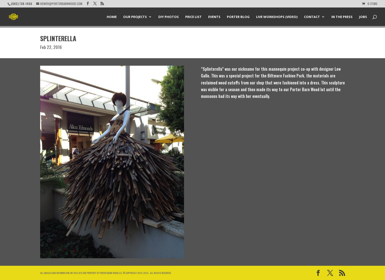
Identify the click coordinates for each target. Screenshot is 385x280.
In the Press (342, 17)
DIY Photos (168, 17)
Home (112, 17)
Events (214, 17)
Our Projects (135, 17)
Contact (312, 17)
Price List (193, 17)
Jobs (363, 17)
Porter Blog (238, 17)
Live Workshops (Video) (276, 17)
